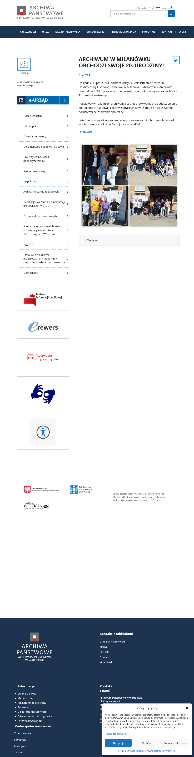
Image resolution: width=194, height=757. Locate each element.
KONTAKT (166, 31)
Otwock (104, 657)
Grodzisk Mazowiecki (112, 641)
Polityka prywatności (30, 720)
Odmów (146, 743)
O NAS (45, 31)
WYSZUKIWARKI (95, 31)
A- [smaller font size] (150, 7)
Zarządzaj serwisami (117, 733)
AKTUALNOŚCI (28, 31)
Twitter (18, 752)
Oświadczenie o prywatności (161, 750)
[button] (187, 708)
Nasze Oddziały (32, 115)
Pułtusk (104, 652)
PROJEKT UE (148, 31)
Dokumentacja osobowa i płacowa (43, 146)
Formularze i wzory (34, 136)
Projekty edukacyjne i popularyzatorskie (36, 158)
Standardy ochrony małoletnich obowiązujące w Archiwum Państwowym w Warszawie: (41, 230)
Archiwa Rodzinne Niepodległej (41, 191)
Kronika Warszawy (34, 171)
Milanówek (106, 662)
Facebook (20, 739)
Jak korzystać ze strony (32, 702)
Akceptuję (118, 743)
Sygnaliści (28, 244)
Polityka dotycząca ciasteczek (131, 750)
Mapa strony (25, 698)
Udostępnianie (32, 126)
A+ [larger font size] (158, 7)
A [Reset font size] (153, 7)
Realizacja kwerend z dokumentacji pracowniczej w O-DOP (44, 204)
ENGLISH (183, 31)
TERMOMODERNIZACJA (123, 31)
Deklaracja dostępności (32, 711)
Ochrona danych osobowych (40, 216)
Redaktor (23, 707)
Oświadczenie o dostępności (35, 716)
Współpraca (30, 181)
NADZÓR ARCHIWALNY (68, 31)
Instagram (20, 746)
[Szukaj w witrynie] (171, 13)
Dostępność (30, 272)
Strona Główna (27, 693)
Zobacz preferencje (175, 743)
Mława (104, 646)
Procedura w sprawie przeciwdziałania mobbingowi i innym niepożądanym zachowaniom (44, 258)
